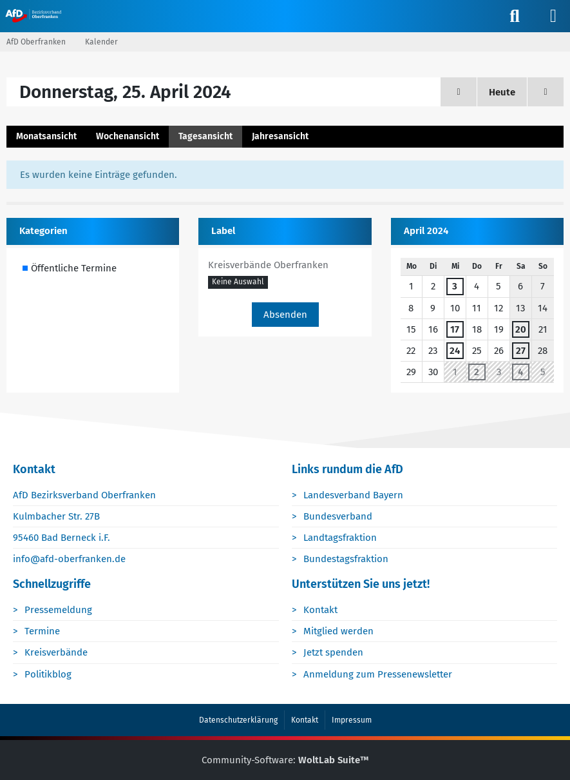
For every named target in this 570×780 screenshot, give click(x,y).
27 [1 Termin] (521, 350)
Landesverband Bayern (353, 495)
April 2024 (426, 231)
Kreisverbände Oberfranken (268, 265)
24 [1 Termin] (455, 350)
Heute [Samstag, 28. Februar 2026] (502, 92)
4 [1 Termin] (520, 372)
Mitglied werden (338, 631)
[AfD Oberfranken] (34, 15)
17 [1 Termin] (454, 329)
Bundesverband (337, 516)
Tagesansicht (205, 136)
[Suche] (514, 16)
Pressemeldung (58, 610)
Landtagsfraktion (340, 537)
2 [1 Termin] (476, 372)
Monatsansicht (46, 136)
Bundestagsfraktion (345, 559)
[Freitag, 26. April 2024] (545, 91)
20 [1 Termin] (520, 329)
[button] (238, 282)
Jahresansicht (280, 136)
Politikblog (47, 674)
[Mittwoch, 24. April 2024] (459, 91)
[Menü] (553, 16)
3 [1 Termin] (454, 286)
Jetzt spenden (333, 652)
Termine (42, 631)
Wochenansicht (127, 136)
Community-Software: (285, 760)
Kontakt (320, 610)
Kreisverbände (56, 652)
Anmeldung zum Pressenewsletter (377, 674)
